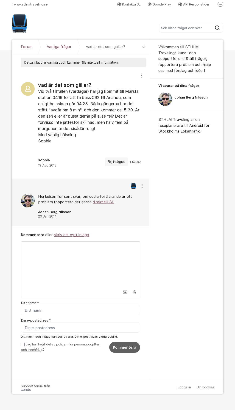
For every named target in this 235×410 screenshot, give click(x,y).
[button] (124, 292)
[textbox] (80, 265)
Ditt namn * (30, 303)
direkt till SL (103, 202)
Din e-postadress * (36, 320)
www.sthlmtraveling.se (30, 4)
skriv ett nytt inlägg (71, 234)
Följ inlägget (116, 162)
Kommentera (124, 347)
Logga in (184, 387)
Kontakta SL (128, 4)
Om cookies (205, 387)
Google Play (159, 4)
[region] (80, 122)
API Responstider (193, 4)
